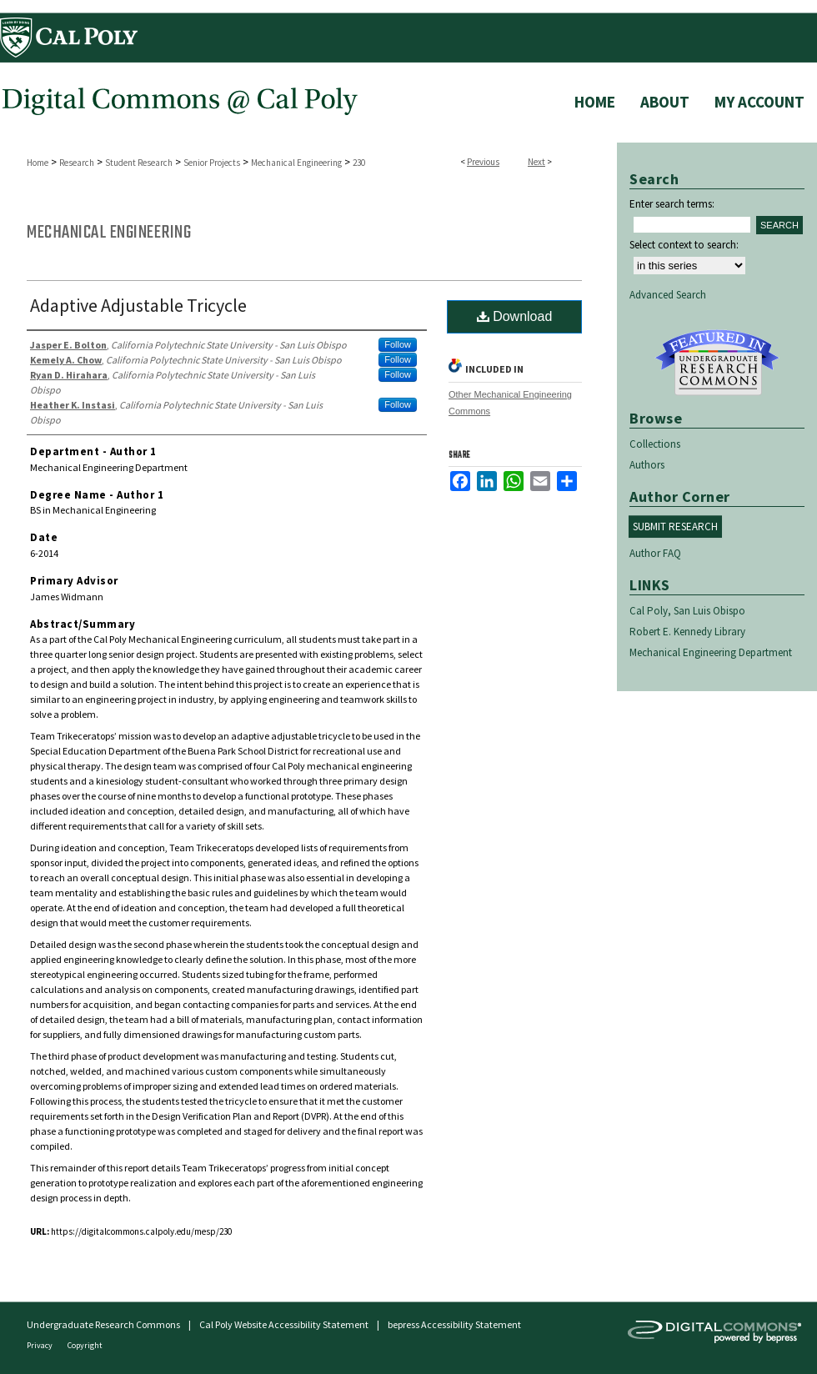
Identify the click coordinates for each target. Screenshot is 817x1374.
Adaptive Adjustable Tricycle (138, 305)
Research (76, 162)
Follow (397, 344)
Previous (483, 162)
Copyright (85, 1345)
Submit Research (675, 526)
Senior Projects (211, 162)
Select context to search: (684, 245)
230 (359, 162)
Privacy (40, 1345)
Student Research (139, 162)
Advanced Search (667, 295)
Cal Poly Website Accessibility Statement (283, 1324)
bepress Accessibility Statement (454, 1324)
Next (536, 162)
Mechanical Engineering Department (710, 652)
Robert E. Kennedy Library (687, 631)
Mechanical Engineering (296, 162)
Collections (654, 444)
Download (515, 316)
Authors (646, 465)
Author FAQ (655, 553)
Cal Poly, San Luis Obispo (687, 611)
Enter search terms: (671, 204)
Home (37, 162)
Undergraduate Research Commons (717, 362)
